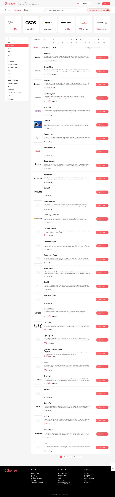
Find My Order (88, 477)
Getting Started (88, 475)
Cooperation (34, 477)
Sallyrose (47, 389)
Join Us (33, 475)
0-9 (104, 43)
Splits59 (47, 188)
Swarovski (47, 376)
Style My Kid (48, 336)
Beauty (9, 42)
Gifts (9, 70)
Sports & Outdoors (13, 80)
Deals (27, 10)
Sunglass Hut (48, 80)
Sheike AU (47, 403)
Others (9, 77)
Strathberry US (49, 94)
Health (9, 58)
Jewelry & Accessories (64, 482)
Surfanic (47, 121)
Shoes (9, 86)
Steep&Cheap (49, 309)
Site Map (33, 480)
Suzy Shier (47, 322)
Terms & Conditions (36, 478)
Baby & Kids (61, 480)
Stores (17, 10)
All (8, 39)
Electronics (11, 89)
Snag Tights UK (49, 148)
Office (9, 73)
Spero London (49, 268)
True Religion (48, 430)
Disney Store (48, 67)
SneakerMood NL (50, 295)
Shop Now (102, 57)
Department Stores (13, 67)
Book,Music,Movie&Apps (14, 92)
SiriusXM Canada (50, 228)
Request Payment (89, 478)
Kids (9, 51)
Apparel (10, 55)
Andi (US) (47, 107)
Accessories (11, 45)
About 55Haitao (35, 473)
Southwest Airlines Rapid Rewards (53, 350)
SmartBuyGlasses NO (51, 215)
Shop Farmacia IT (50, 201)
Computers (11, 61)
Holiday (10, 96)
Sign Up (106, 3)
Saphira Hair (48, 134)
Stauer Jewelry (49, 161)
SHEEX (46, 416)
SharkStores (48, 174)
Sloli (45, 443)
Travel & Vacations (13, 64)
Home (8, 10)
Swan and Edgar (50, 242)
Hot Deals (86, 473)
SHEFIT (46, 363)
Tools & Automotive (13, 83)
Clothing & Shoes (62, 475)
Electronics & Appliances (64, 484)
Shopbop (47, 53)
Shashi (46, 282)
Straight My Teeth (50, 255)
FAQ (85, 480)
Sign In (98, 3)
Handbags (10, 99)
